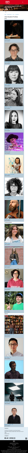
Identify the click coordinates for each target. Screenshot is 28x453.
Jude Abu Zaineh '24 (9, 334)
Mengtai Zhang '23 (9, 424)
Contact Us (14, 445)
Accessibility (14, 448)
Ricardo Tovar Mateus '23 (10, 402)
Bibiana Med (7, 151)
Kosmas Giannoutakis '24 (10, 379)
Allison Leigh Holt (9, 196)
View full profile (7, 40)
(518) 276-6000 (14, 444)
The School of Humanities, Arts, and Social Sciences (13, 7)
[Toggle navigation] (6, 12)
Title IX (18, 446)
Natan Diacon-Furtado (9, 174)
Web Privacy (14, 446)
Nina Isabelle (8, 62)
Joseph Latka (7, 219)
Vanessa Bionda (8, 265)
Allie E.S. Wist (8, 106)
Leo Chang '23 (8, 357)
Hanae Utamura (8, 84)
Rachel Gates (7, 243)
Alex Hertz (7, 310)
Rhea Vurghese (8, 288)
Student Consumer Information (14, 447)
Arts (6, 9)
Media (11, 446)
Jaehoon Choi (7, 39)
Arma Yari (7, 129)
